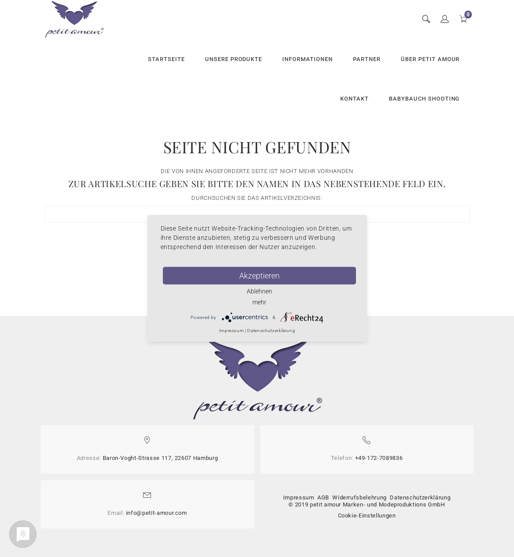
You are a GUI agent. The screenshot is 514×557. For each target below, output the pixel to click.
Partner (367, 59)
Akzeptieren (259, 275)
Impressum (298, 497)
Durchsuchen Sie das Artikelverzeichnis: (256, 198)
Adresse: (89, 458)
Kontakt (354, 98)
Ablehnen (259, 291)
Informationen (307, 59)
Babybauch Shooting (424, 98)
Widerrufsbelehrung (359, 497)
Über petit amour (430, 59)
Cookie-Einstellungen (367, 515)
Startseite (166, 59)
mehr (259, 302)
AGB (323, 497)
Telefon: (342, 458)
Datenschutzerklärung (420, 497)
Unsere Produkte (233, 59)
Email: (116, 513)
